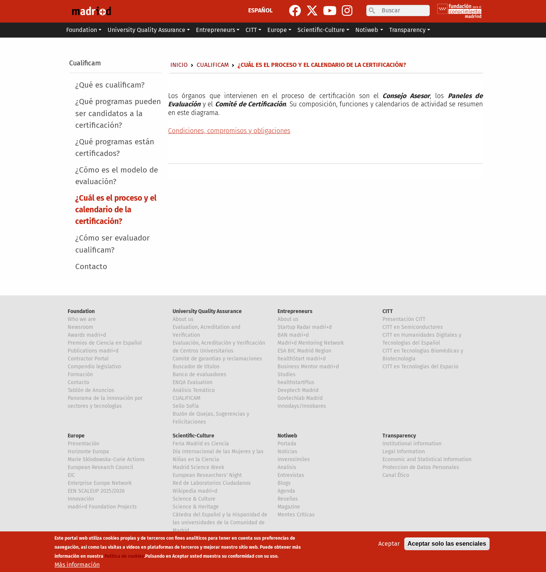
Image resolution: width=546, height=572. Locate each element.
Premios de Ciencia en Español (105, 343)
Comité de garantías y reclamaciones (217, 359)
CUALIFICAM (186, 398)
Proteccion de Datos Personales (420, 467)
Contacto (91, 266)
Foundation (81, 311)
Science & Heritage (196, 507)
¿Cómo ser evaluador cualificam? (112, 243)
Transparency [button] (407, 29)
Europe (76, 436)
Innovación (81, 499)
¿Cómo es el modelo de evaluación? (116, 175)
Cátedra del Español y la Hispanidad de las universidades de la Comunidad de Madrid (220, 522)
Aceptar (389, 544)
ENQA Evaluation (192, 382)
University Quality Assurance (207, 311)
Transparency (399, 436)
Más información (77, 565)
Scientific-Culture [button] (321, 29)
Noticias (287, 451)
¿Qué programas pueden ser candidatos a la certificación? (118, 113)
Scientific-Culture (193, 436)
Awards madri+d (87, 335)
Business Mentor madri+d (308, 366)
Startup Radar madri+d (305, 327)
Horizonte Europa (88, 451)
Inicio (179, 64)
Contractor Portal (88, 359)
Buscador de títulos (196, 366)
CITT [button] (251, 29)
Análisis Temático (194, 390)
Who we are (82, 319)
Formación (80, 374)
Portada (287, 443)
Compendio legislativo (94, 366)
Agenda (286, 491)
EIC (71, 475)
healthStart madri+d (302, 359)
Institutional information (411, 443)
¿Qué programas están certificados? (114, 147)
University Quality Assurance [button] (146, 29)
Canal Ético (395, 475)
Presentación (83, 443)
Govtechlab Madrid (300, 398)
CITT (387, 311)
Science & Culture (194, 499)
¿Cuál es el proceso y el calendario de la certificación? (115, 210)
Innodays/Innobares (302, 406)
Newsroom (80, 327)
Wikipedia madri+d (195, 491)
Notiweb (287, 436)
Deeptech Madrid (298, 390)
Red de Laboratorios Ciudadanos (212, 483)
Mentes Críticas (296, 514)
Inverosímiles (294, 459)
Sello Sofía (186, 406)
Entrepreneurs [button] (215, 29)
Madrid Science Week (198, 467)
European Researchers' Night (207, 475)
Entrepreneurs (295, 311)
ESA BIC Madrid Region (304, 351)
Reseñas (288, 499)
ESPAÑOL (260, 10)
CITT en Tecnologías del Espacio (420, 366)
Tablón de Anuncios (91, 390)
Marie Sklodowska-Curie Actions (106, 459)
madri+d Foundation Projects (102, 507)
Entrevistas (291, 475)
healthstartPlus (296, 382)
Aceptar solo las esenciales (447, 544)
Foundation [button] (81, 29)
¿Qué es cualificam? (110, 85)
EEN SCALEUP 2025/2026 (96, 491)
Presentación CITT (403, 319)
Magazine (289, 507)
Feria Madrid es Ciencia (201, 443)
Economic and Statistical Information (427, 459)
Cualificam (85, 63)
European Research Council (100, 467)
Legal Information (403, 451)
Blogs (284, 483)
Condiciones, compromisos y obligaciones (229, 131)
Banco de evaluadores (199, 374)
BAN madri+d (293, 335)
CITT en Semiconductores (412, 327)
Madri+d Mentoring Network (311, 343)
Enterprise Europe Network (100, 483)
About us (183, 319)
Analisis (287, 467)
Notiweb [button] (366, 29)
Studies (287, 374)
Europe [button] (277, 29)
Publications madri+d (93, 351)
